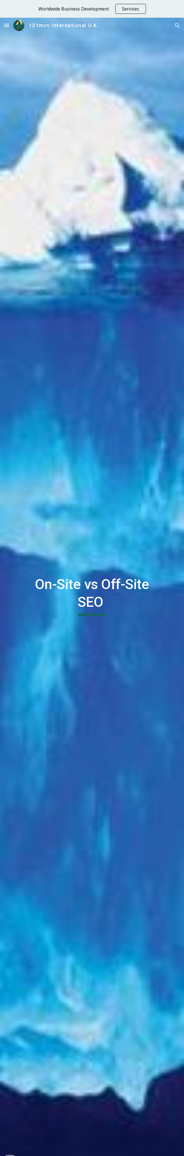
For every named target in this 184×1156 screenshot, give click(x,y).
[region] (92, 9)
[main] (92, 595)
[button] (6, 25)
